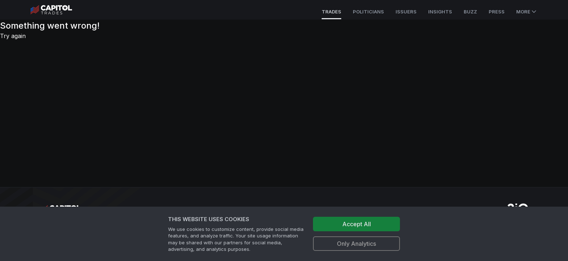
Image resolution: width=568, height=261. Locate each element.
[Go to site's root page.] (59, 9)
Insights (440, 11)
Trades (331, 11)
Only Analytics (356, 243)
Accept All (356, 224)
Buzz (470, 11)
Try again (13, 36)
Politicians (368, 11)
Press (497, 11)
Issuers (406, 11)
